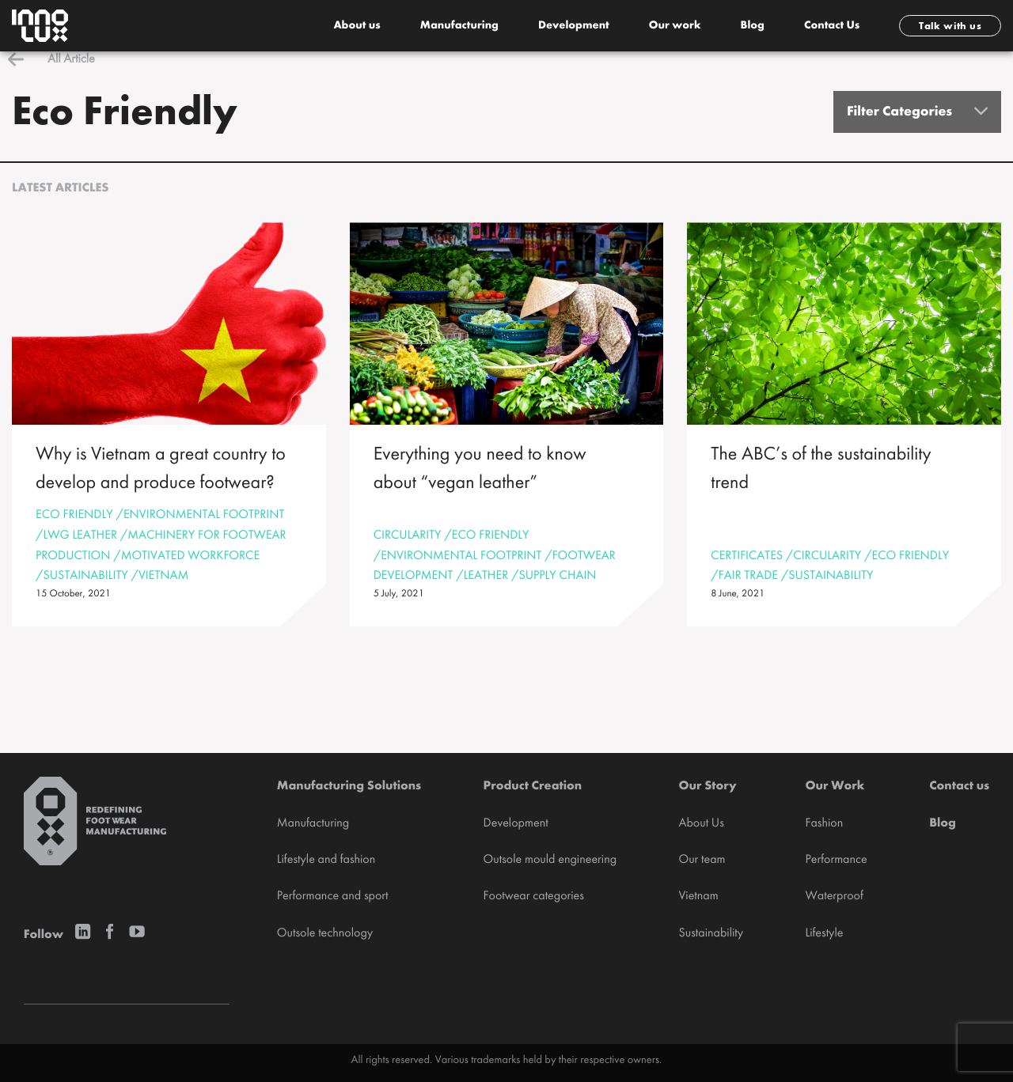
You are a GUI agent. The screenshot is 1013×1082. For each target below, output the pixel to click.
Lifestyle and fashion (326, 859)
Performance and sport (333, 896)
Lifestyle (824, 933)
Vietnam (698, 896)
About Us (700, 823)
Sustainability (710, 933)
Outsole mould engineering (550, 859)
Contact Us (831, 26)
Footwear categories (534, 896)
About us (356, 26)
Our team (701, 859)
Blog (752, 26)
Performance (836, 859)
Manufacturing (459, 26)
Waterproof (834, 896)
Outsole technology (325, 933)
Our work (675, 26)
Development (573, 26)
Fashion (824, 823)
